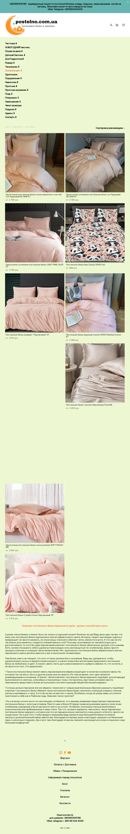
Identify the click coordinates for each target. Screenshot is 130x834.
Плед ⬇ (9, 94)
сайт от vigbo (65, 828)
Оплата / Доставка (65, 764)
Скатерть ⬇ (11, 117)
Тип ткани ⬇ (11, 43)
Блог (65, 784)
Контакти (65, 803)
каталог (7, 127)
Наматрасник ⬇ (13, 101)
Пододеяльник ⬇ (13, 78)
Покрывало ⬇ (12, 97)
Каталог (65, 796)
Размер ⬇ (10, 62)
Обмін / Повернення (65, 771)
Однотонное (11, 74)
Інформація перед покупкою (65, 777)
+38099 (67, 818)
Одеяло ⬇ (10, 113)
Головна (65, 790)
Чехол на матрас (13, 105)
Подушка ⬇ (11, 109)
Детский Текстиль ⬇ (15, 55)
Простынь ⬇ (11, 86)
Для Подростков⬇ (14, 59)
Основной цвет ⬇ (13, 70)
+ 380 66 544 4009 (73, 821)
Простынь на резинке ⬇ (16, 90)
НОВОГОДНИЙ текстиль (17, 47)
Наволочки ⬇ (11, 82)
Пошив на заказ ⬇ (14, 51)
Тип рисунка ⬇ (12, 66)
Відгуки (65, 758)
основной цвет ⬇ (17, 127)
